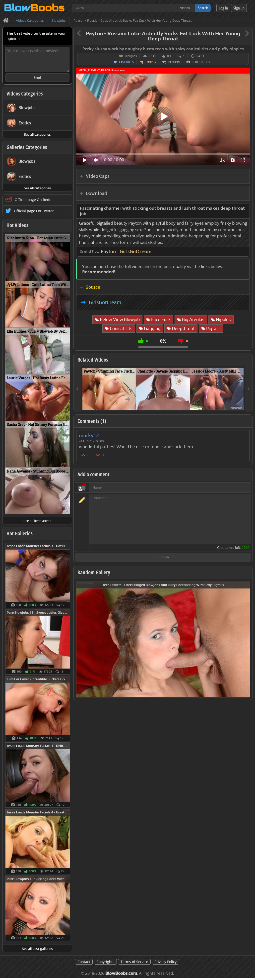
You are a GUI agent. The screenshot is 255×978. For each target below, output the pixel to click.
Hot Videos (17, 225)
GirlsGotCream (105, 302)
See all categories (37, 134)
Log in (223, 8)
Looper (150, 62)
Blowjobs (131, 56)
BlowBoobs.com (121, 973)
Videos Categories (24, 93)
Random (174, 62)
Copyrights (105, 961)
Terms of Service (134, 961)
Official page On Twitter (34, 210)
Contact (83, 961)
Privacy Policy (165, 961)
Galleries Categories (26, 147)
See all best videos (37, 521)
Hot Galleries (19, 533)
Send (37, 77)
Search (203, 8)
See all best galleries (37, 949)
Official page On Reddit (34, 199)
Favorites (126, 62)
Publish (163, 557)
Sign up (239, 8)
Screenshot (201, 62)
